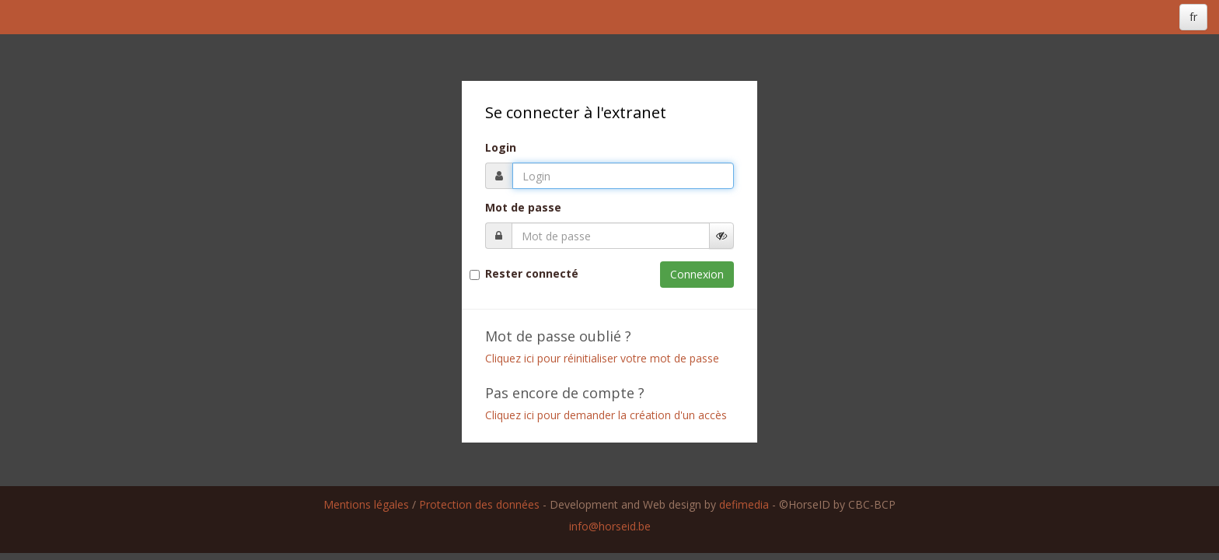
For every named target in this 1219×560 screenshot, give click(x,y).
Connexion (697, 274)
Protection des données (479, 504)
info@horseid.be (610, 526)
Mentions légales (366, 504)
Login (500, 148)
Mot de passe (523, 208)
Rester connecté (531, 274)
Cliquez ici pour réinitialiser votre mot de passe (602, 358)
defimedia (744, 504)
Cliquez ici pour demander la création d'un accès (606, 415)
